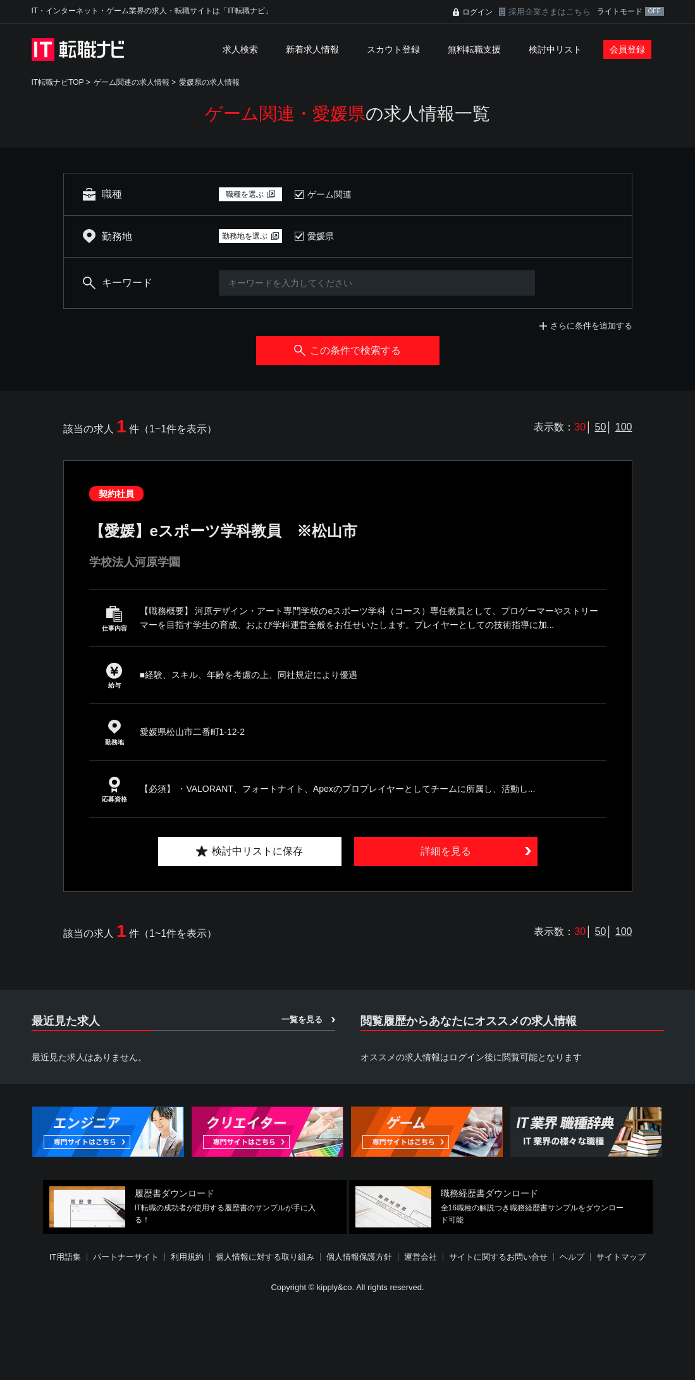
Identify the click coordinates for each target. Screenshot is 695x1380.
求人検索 (240, 49)
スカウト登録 (393, 49)
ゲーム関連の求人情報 (131, 82)
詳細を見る (446, 851)
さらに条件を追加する (591, 326)
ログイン (477, 12)
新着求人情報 (312, 49)
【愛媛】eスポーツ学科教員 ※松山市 (223, 530)
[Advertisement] (347, 1338)
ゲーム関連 (329, 194)
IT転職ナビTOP (58, 82)
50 (600, 427)
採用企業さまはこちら (549, 11)
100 (623, 427)
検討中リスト (555, 49)
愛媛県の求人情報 (209, 82)
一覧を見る (302, 1019)
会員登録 (627, 49)
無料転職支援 (474, 49)
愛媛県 (320, 236)
